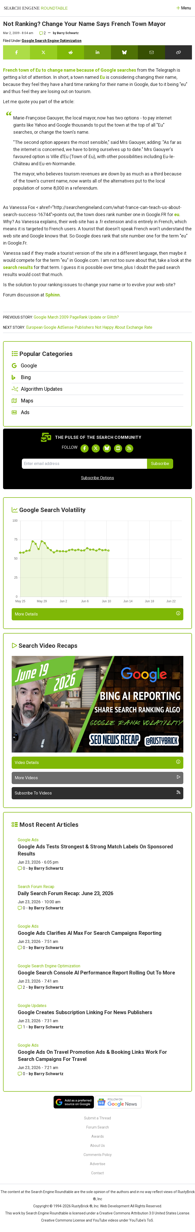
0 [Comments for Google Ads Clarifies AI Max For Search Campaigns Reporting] (22, 947)
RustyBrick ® (82, 1206)
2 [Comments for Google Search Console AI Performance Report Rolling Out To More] (22, 987)
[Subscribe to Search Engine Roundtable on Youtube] (118, 448)
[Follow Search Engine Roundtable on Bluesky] (107, 448)
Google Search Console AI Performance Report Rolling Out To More (96, 973)
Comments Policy (98, 1155)
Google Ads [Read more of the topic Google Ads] (28, 839)
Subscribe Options (97, 477)
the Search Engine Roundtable (49, 1192)
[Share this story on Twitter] (43, 52)
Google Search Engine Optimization (52, 41)
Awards (97, 1136)
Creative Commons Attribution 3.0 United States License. (144, 1213)
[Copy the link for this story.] (178, 52)
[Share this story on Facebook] (16, 52)
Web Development (114, 1206)
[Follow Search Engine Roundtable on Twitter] (96, 448)
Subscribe (160, 463)
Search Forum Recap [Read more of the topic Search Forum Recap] (36, 886)
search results (18, 267)
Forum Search (97, 1127)
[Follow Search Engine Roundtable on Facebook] (84, 448)
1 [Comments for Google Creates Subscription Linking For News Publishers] (22, 1027)
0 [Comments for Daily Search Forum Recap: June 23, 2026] (22, 908)
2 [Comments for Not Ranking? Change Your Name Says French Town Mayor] (42, 33)
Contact (97, 1173)
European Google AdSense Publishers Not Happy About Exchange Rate (89, 327)
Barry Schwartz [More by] (68, 33)
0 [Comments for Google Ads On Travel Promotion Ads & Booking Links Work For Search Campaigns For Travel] (22, 1073)
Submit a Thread (97, 1118)
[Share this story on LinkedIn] (97, 52)
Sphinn (52, 294)
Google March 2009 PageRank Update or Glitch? (76, 317)
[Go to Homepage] (36, 8)
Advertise (97, 1164)
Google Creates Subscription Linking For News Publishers (85, 1012)
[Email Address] (84, 464)
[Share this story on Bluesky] (124, 52)
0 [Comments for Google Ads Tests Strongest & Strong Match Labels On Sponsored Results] (22, 868)
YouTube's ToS (141, 1220)
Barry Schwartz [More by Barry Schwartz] (48, 868)
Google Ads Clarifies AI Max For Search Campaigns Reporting (89, 933)
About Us (97, 1146)
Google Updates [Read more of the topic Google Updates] (32, 1005)
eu (176, 214)
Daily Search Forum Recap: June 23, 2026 (65, 893)
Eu (102, 77)
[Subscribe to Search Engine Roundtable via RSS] (129, 448)
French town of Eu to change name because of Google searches (69, 70)
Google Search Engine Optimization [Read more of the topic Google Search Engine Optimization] (49, 966)
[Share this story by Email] (151, 52)
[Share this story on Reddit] (70, 52)
